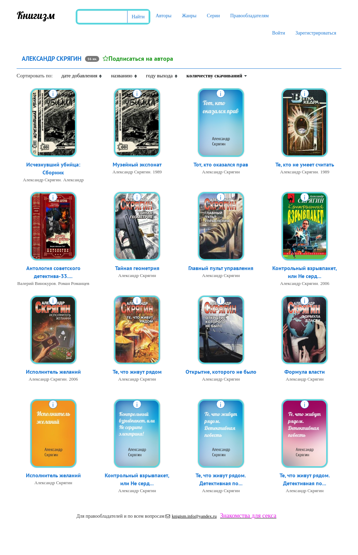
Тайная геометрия (137, 268)
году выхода (162, 75)
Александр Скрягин (41, 179)
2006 (324, 283)
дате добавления (81, 75)
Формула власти (304, 371)
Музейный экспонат (137, 164)
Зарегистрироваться (315, 33)
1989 (157, 171)
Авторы (163, 15)
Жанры (189, 15)
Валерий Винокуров (36, 283)
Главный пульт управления (220, 268)
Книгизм (36, 15)
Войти (278, 33)
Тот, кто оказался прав (221, 164)
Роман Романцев (73, 283)
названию (124, 75)
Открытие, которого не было (221, 371)
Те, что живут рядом (137, 371)
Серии (213, 15)
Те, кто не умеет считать (304, 164)
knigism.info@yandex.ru (191, 516)
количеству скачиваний (217, 75)
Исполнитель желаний (53, 371)
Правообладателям (249, 15)
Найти (138, 16)
